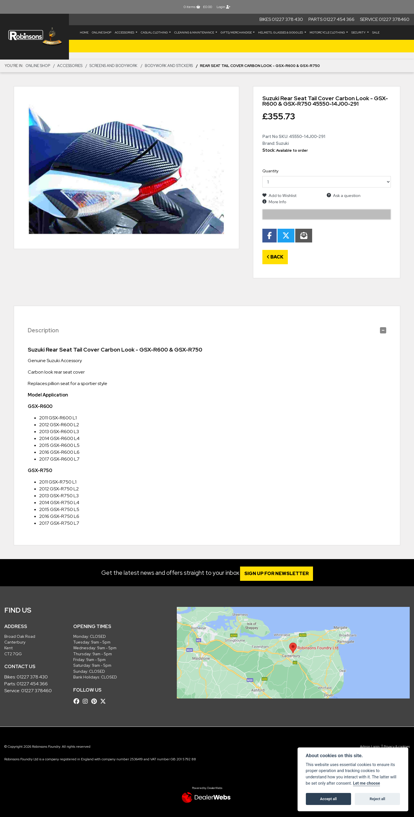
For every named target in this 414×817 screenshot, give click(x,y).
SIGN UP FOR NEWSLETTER (280, 574)
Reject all (377, 799)
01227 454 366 (32, 684)
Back (275, 257)
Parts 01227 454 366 (331, 19)
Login (223, 7)
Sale (375, 32)
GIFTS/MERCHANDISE (236, 32)
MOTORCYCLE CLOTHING (328, 32)
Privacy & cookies (397, 746)
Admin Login (370, 746)
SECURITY (358, 32)
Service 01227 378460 (384, 19)
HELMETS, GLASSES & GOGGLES (281, 32)
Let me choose (366, 783)
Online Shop (101, 32)
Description (43, 330)
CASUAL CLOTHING (155, 32)
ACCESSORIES (125, 32)
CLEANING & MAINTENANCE (194, 32)
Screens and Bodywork (113, 65)
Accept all (328, 799)
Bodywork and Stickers (169, 65)
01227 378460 (36, 691)
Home (84, 32)
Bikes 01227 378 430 (281, 19)
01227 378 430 (32, 677)
